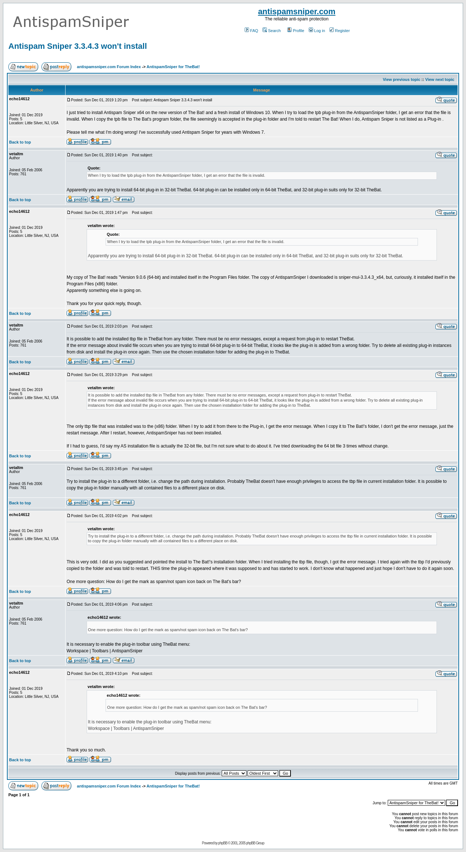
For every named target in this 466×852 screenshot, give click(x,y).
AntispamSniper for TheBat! (173, 67)
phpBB (222, 843)
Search (271, 30)
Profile (295, 30)
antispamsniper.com (297, 11)
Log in (317, 30)
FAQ (251, 30)
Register (339, 30)
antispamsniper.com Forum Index (109, 67)
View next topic (439, 79)
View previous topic (401, 79)
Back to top (20, 142)
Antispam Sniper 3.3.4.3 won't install (77, 46)
